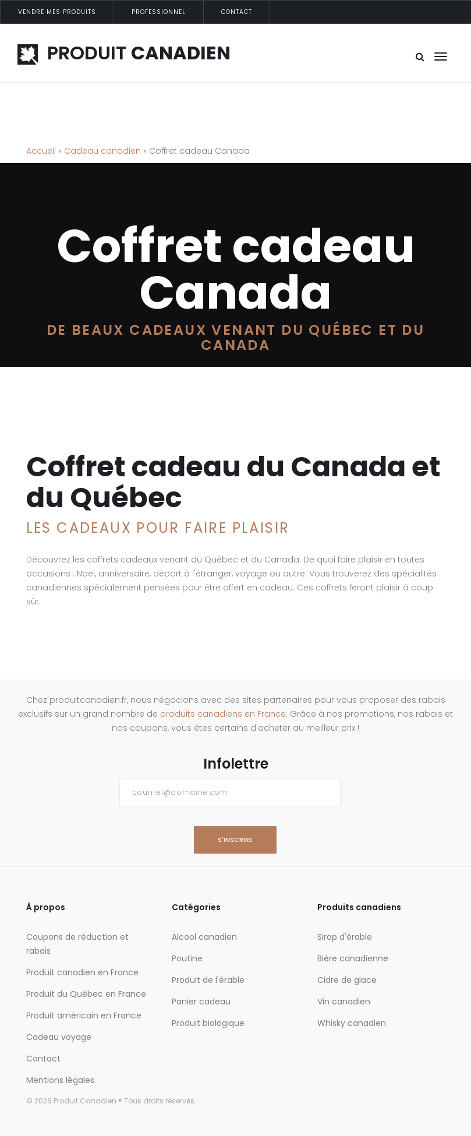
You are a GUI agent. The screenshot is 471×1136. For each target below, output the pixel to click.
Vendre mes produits (57, 12)
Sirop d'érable (344, 937)
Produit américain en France (83, 1015)
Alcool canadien (204, 937)
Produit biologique (208, 1023)
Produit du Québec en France (86, 994)
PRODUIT (124, 53)
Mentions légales (60, 1080)
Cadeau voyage (58, 1037)
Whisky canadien (351, 1023)
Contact (236, 12)
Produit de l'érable (208, 980)
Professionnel (159, 12)
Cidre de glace (347, 980)
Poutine (187, 958)
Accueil (41, 151)
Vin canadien (343, 1001)
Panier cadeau (201, 1001)
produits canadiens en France (223, 714)
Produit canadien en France (82, 972)
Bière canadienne (352, 958)
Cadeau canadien (102, 151)
